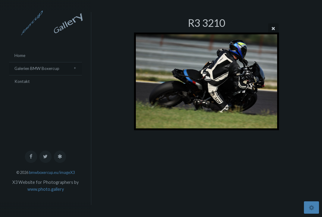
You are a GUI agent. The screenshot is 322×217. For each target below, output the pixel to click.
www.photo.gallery (45, 189)
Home (19, 55)
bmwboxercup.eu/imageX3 (52, 172)
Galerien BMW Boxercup (36, 68)
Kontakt (22, 81)
